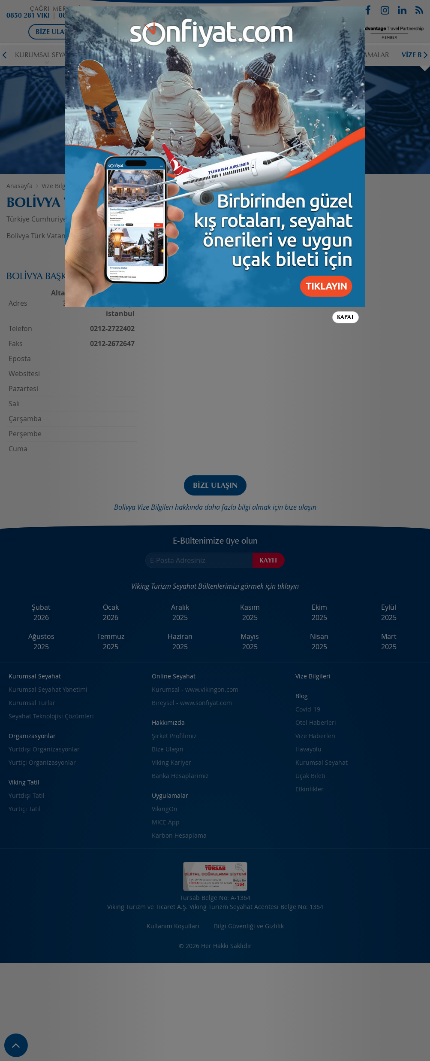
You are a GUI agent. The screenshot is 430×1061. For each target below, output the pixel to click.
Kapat (345, 317)
